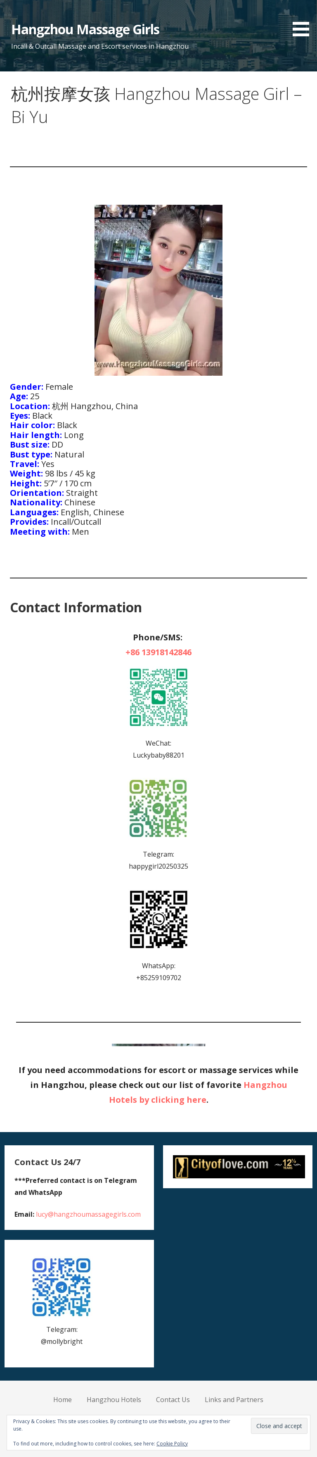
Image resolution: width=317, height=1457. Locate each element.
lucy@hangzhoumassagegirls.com (88, 1214)
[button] (304, 19)
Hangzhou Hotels (114, 1399)
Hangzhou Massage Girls (85, 29)
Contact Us (173, 1399)
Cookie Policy (172, 1443)
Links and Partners (234, 1399)
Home (62, 1399)
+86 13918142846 (158, 652)
